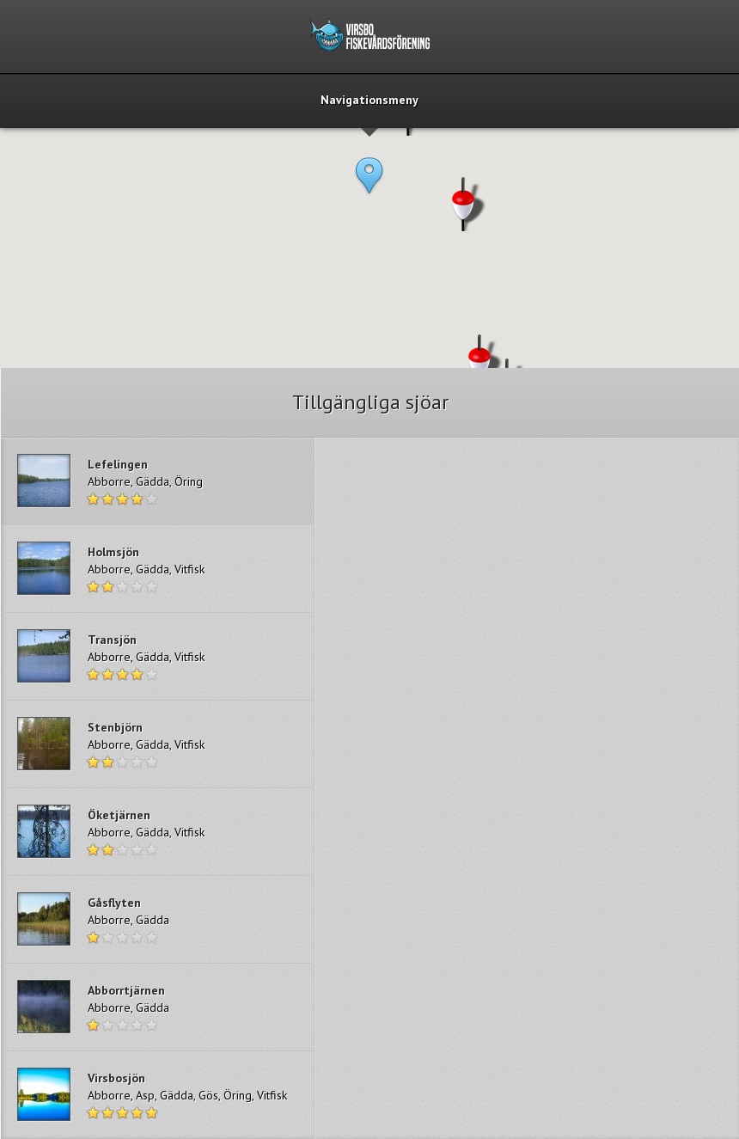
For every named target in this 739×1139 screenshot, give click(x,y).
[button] (369, 190)
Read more (157, 481)
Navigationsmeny (369, 100)
